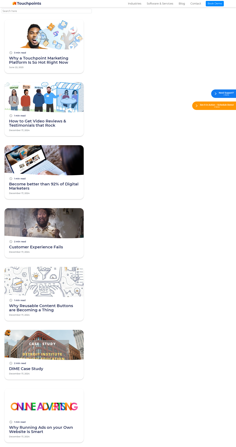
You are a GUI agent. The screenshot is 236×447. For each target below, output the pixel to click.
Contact (195, 3)
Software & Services (160, 3)
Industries (134, 3)
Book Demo (215, 3)
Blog (182, 3)
